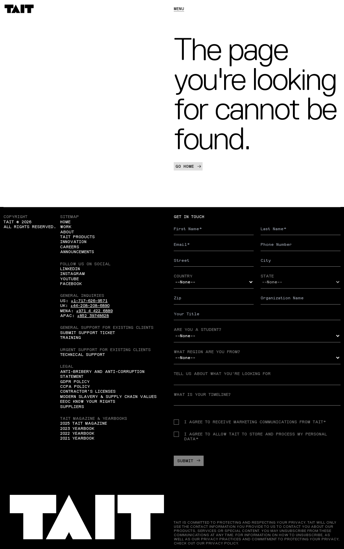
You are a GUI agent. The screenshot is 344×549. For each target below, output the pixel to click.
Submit (188, 460)
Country (183, 276)
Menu (179, 8)
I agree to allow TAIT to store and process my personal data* (250, 436)
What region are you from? (207, 351)
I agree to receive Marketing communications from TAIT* (250, 421)
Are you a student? (197, 329)
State (267, 276)
